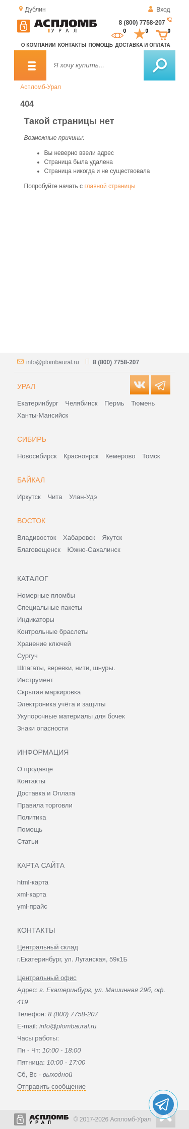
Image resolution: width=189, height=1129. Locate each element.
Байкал (31, 480)
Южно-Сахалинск (94, 549)
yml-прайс (32, 906)
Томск (151, 456)
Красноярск (81, 456)
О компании (38, 45)
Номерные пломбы (46, 595)
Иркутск (29, 497)
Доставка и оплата (142, 45)
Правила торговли (45, 805)
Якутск (112, 537)
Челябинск (81, 403)
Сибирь (31, 439)
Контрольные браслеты (53, 631)
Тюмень (143, 403)
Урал (26, 386)
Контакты (72, 45)
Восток (31, 521)
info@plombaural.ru (52, 362)
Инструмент (35, 680)
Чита (54, 497)
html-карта (32, 882)
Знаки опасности (42, 728)
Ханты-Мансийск (42, 415)
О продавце (35, 769)
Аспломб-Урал (40, 87)
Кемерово (120, 456)
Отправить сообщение (51, 1086)
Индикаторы (35, 619)
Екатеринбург (37, 403)
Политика (31, 817)
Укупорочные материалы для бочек (71, 716)
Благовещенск (38, 549)
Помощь (101, 45)
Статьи (27, 841)
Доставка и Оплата (46, 793)
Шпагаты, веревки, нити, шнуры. (66, 668)
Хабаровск (79, 537)
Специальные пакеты (50, 607)
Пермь (114, 403)
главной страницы (109, 186)
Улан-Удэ (83, 497)
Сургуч (27, 656)
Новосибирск (37, 456)
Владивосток (36, 537)
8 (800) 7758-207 (141, 22)
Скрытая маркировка (49, 692)
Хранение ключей (44, 644)
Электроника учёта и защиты (61, 704)
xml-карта (31, 894)
